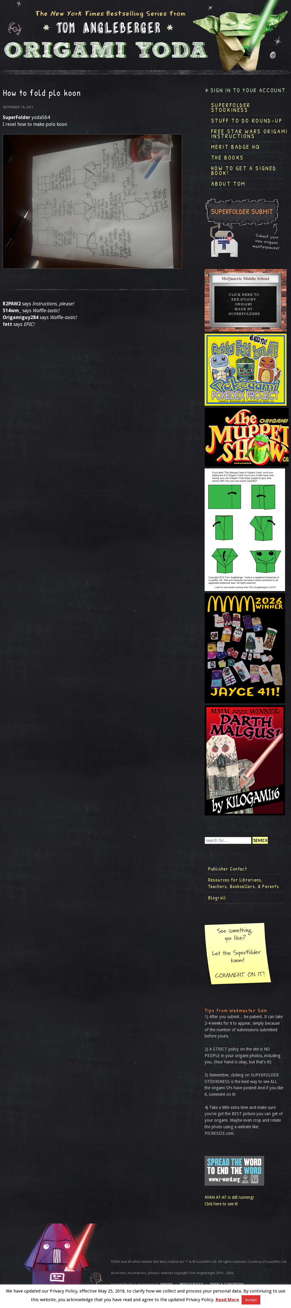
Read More (227, 1299)
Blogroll (217, 897)
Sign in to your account (248, 90)
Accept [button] (251, 1300)
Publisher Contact (227, 868)
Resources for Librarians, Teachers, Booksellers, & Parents (243, 883)
